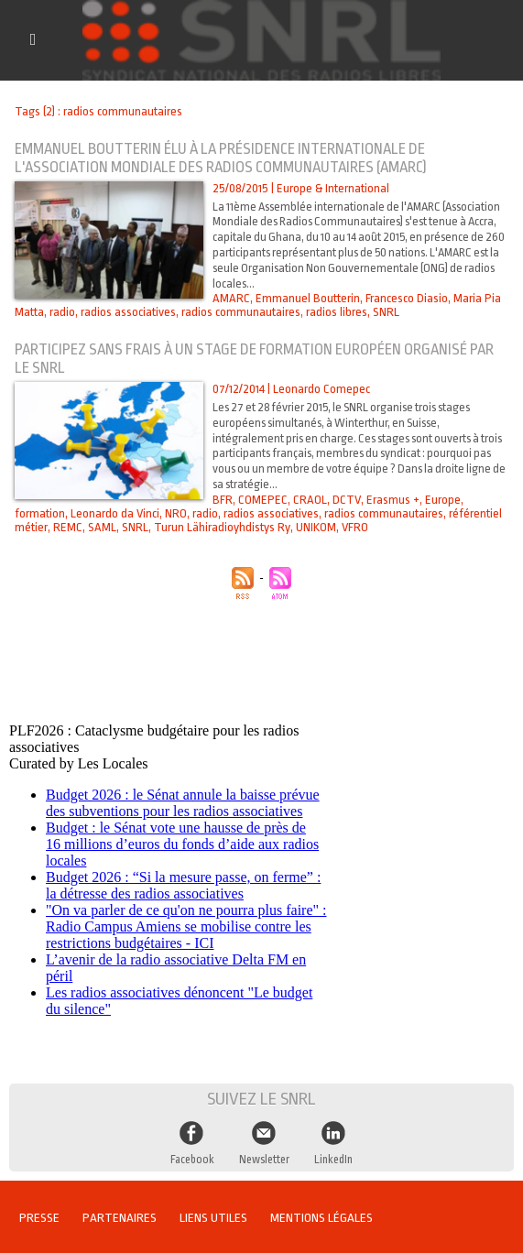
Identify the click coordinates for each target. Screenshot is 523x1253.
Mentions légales (328, 1215)
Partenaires (122, 1215)
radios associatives (128, 312)
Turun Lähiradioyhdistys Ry (217, 527)
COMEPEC (262, 500)
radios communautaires (240, 312)
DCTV (343, 500)
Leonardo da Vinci (115, 513)
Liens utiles (218, 1215)
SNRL (385, 312)
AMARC (229, 298)
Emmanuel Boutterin (305, 298)
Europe (439, 500)
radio (62, 312)
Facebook (192, 1156)
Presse (40, 1215)
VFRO (349, 527)
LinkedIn (332, 1156)
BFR (222, 500)
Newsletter (263, 1156)
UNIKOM (310, 527)
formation (40, 513)
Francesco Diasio (404, 298)
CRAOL (308, 500)
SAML (100, 527)
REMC (66, 527)
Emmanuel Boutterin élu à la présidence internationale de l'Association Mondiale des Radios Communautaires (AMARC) (227, 158)
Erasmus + (389, 500)
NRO (175, 513)
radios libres (336, 312)
